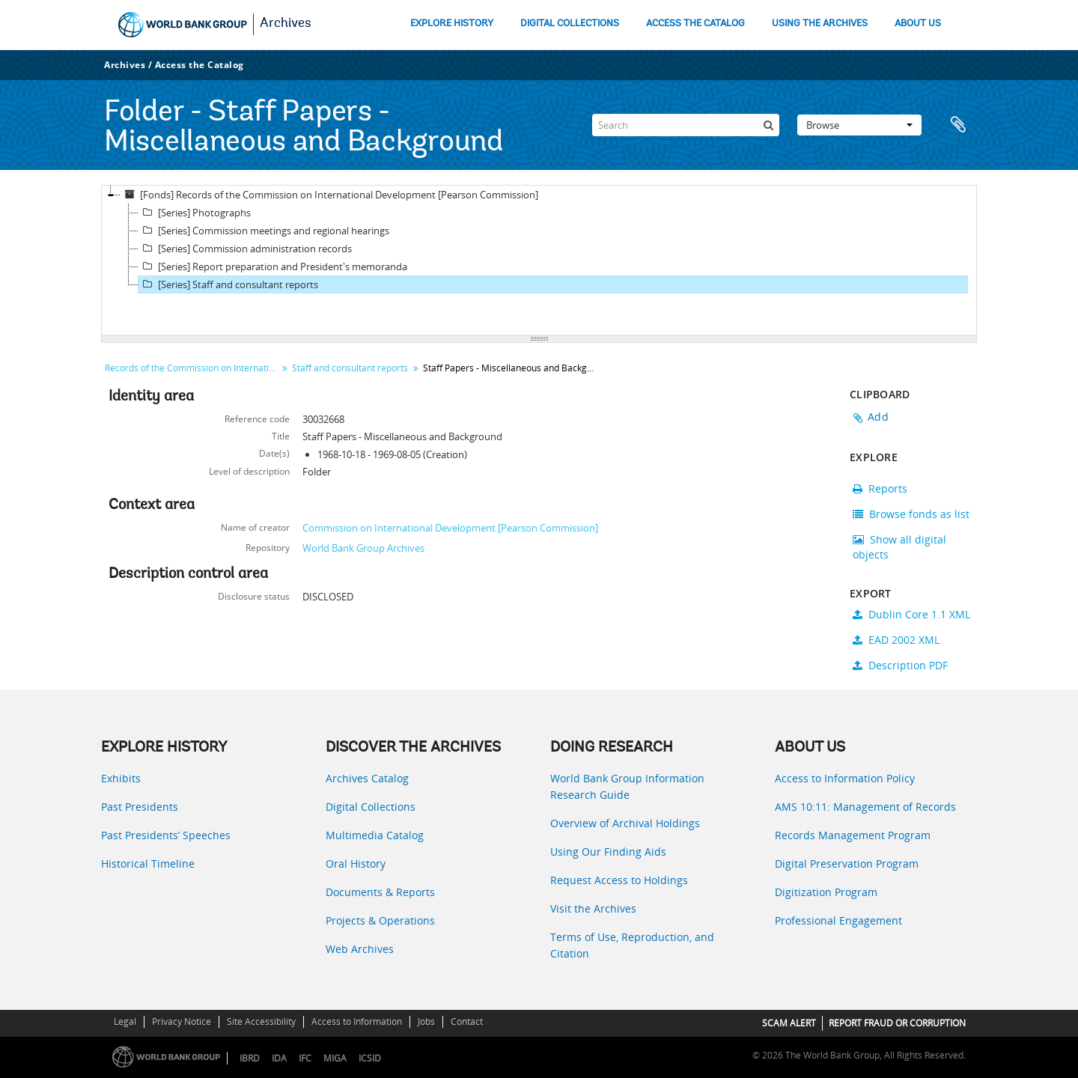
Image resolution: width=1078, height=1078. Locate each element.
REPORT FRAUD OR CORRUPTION (897, 1023)
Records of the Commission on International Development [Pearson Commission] (193, 368)
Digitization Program (826, 892)
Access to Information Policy (845, 778)
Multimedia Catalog (375, 835)
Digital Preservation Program (847, 863)
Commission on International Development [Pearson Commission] (450, 528)
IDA (279, 1058)
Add (878, 416)
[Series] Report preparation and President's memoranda (272, 266)
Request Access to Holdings (619, 880)
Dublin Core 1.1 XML (911, 614)
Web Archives (360, 949)
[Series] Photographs (194, 213)
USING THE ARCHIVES (820, 23)
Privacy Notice (181, 1021)
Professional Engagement (838, 920)
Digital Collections (370, 807)
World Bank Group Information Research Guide (627, 786)
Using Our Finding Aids (608, 851)
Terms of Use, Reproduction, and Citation (632, 945)
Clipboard (958, 125)
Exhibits (121, 778)
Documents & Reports (380, 892)
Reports (880, 488)
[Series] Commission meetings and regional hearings (263, 231)
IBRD (250, 1058)
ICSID (370, 1058)
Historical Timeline (148, 863)
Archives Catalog (367, 778)
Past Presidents (139, 807)
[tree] (539, 260)
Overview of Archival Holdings (625, 823)
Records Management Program (853, 835)
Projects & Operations (380, 920)
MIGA (335, 1058)
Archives (285, 24)
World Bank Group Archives (363, 548)
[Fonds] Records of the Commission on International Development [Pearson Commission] (329, 195)
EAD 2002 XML (896, 640)
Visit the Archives (593, 908)
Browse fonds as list (911, 514)
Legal (125, 1021)
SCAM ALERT (789, 1023)
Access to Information (356, 1021)
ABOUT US (918, 23)
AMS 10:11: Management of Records (865, 807)
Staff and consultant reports (350, 368)
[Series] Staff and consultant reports (228, 284)
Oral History (356, 863)
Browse (859, 125)
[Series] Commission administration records (245, 249)
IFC (305, 1058)
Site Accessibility (261, 1021)
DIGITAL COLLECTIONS (569, 23)
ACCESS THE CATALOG (695, 23)
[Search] (685, 125)
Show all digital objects (899, 546)
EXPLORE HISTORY (451, 23)
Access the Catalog (199, 64)
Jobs (426, 1021)
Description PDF (900, 665)
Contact (467, 1021)
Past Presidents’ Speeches (166, 835)
